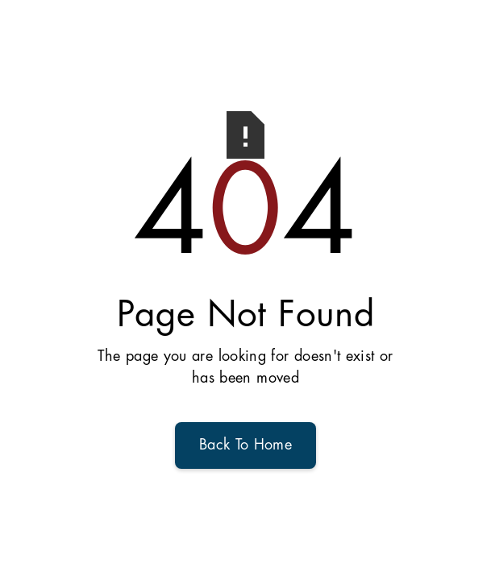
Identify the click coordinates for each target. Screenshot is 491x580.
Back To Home (245, 445)
